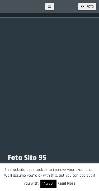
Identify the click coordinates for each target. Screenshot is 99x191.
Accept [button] (48, 183)
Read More (67, 183)
